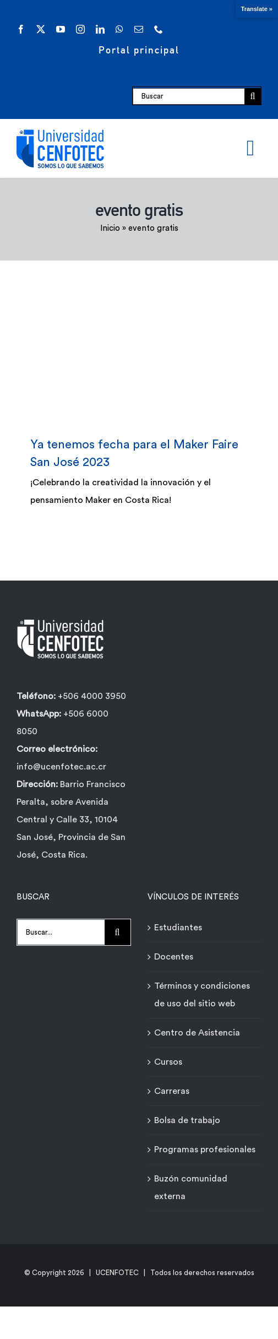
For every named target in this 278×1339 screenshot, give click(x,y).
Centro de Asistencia (197, 1032)
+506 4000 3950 (92, 696)
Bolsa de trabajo (187, 1120)
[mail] (138, 29)
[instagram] (80, 29)
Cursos (168, 1062)
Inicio (110, 228)
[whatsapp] (119, 29)
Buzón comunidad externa (190, 1187)
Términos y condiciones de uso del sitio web (202, 995)
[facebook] (21, 29)
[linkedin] (100, 29)
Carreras (171, 1091)
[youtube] (60, 29)
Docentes (173, 956)
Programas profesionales (204, 1149)
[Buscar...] (61, 932)
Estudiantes (178, 927)
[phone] (158, 29)
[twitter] (40, 29)
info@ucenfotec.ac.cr (61, 766)
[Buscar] (188, 96)
